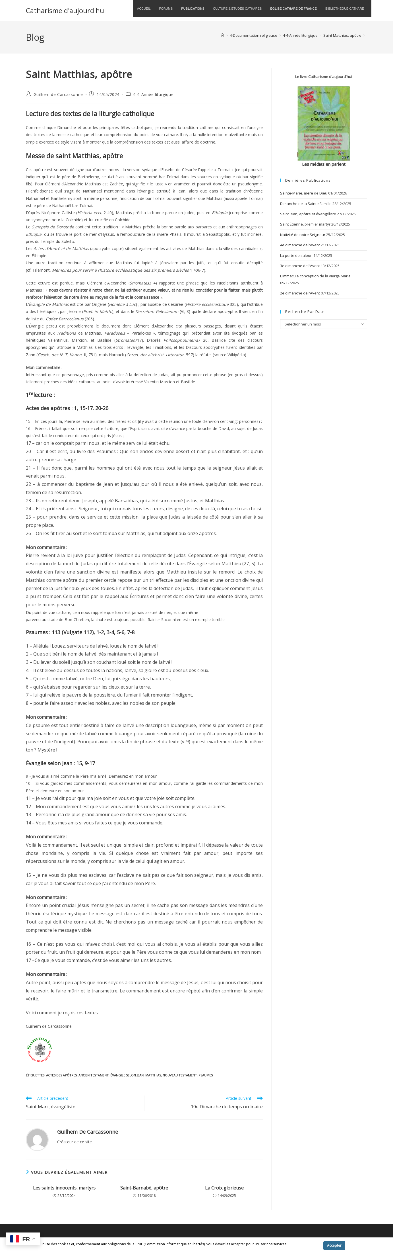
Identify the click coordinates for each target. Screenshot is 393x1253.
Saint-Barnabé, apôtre (144, 1188)
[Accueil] (222, 35)
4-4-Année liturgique (153, 94)
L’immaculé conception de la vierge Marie (315, 276)
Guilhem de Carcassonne (58, 94)
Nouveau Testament (180, 1075)
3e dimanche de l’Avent (300, 265)
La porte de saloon (296, 255)
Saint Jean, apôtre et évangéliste (308, 213)
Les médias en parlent (324, 164)
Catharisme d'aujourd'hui (66, 10)
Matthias (153, 1075)
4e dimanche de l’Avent (300, 244)
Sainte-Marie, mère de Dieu (303, 193)
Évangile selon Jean (127, 1075)
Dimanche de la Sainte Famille (306, 203)
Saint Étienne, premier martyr (305, 224)
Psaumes (205, 1075)
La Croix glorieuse (224, 1188)
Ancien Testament (93, 1075)
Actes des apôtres (61, 1075)
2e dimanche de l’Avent (300, 293)
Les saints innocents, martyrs (64, 1188)
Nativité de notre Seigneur (302, 234)
